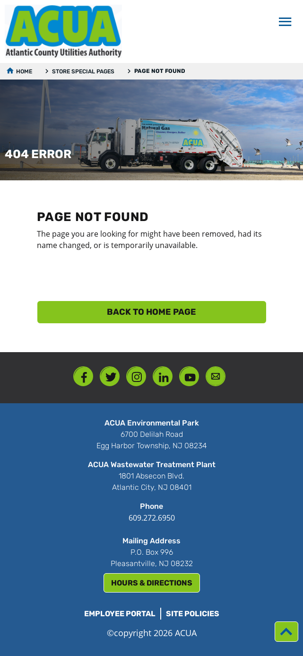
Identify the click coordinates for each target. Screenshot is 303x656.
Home (24, 71)
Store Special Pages (83, 71)
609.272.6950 (152, 518)
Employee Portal (120, 613)
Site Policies (192, 613)
